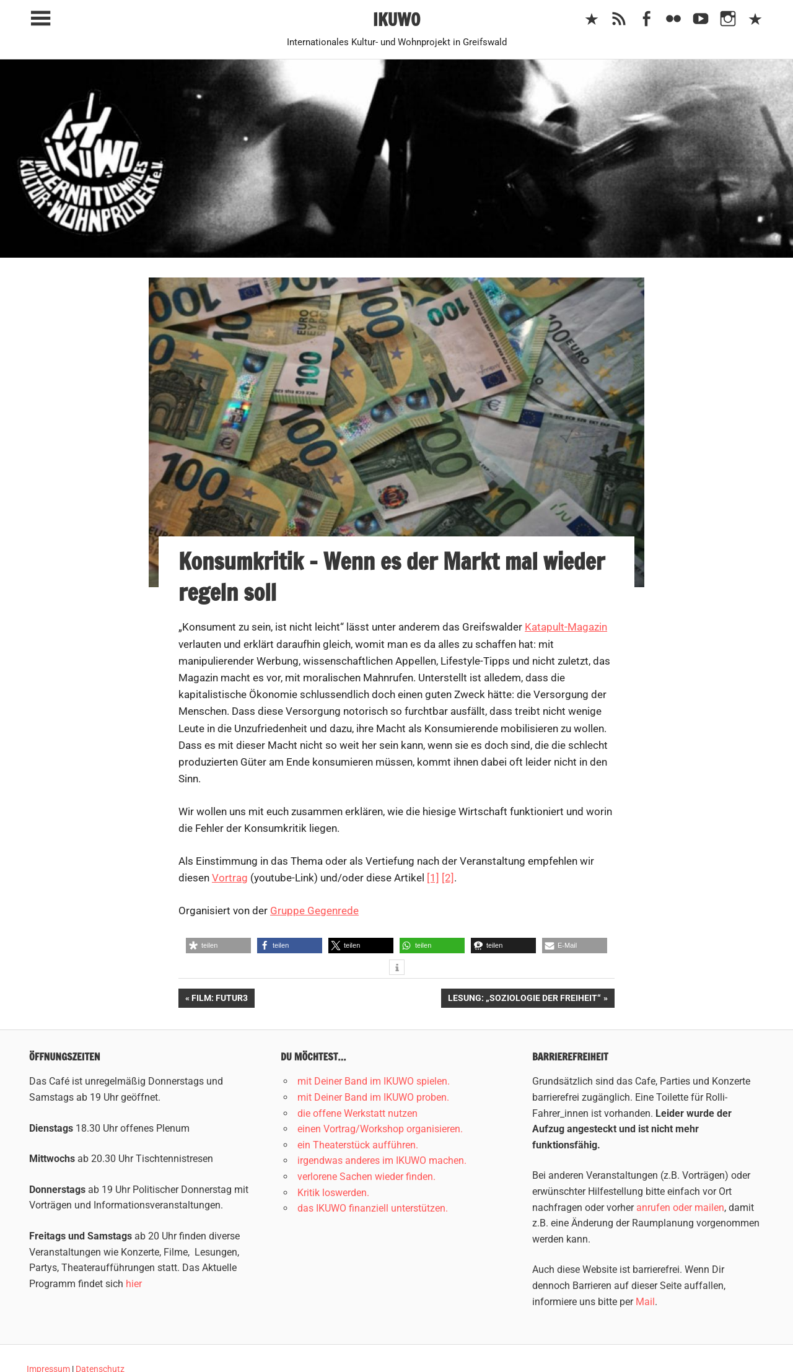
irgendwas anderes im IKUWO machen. (382, 1160)
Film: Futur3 (219, 999)
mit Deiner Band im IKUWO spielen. (373, 1081)
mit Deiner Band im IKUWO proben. (373, 1097)
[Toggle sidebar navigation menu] (40, 19)
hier (134, 1284)
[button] (218, 945)
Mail (645, 1302)
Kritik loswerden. (333, 1193)
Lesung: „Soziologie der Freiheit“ (524, 999)
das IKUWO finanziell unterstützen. (372, 1208)
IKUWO (397, 19)
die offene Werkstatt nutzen (357, 1113)
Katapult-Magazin (566, 627)
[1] (433, 878)
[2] (448, 878)
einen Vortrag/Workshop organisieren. (380, 1129)
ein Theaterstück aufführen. (357, 1145)
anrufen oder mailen (680, 1207)
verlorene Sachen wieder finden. (366, 1176)
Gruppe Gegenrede (314, 910)
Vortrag (230, 878)
